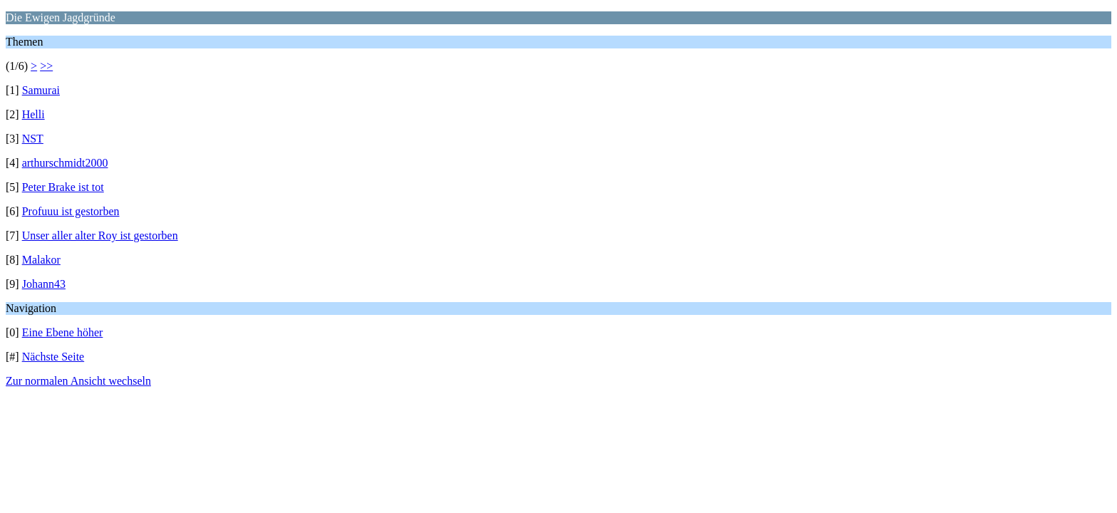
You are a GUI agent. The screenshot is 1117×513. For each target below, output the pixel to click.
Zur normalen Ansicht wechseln (78, 381)
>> (46, 66)
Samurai (41, 90)
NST (32, 139)
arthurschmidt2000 (65, 163)
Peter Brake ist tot (63, 187)
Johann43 (44, 284)
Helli (33, 114)
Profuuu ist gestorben (71, 211)
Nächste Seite (53, 357)
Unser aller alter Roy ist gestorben (100, 235)
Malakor (41, 260)
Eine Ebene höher (62, 332)
